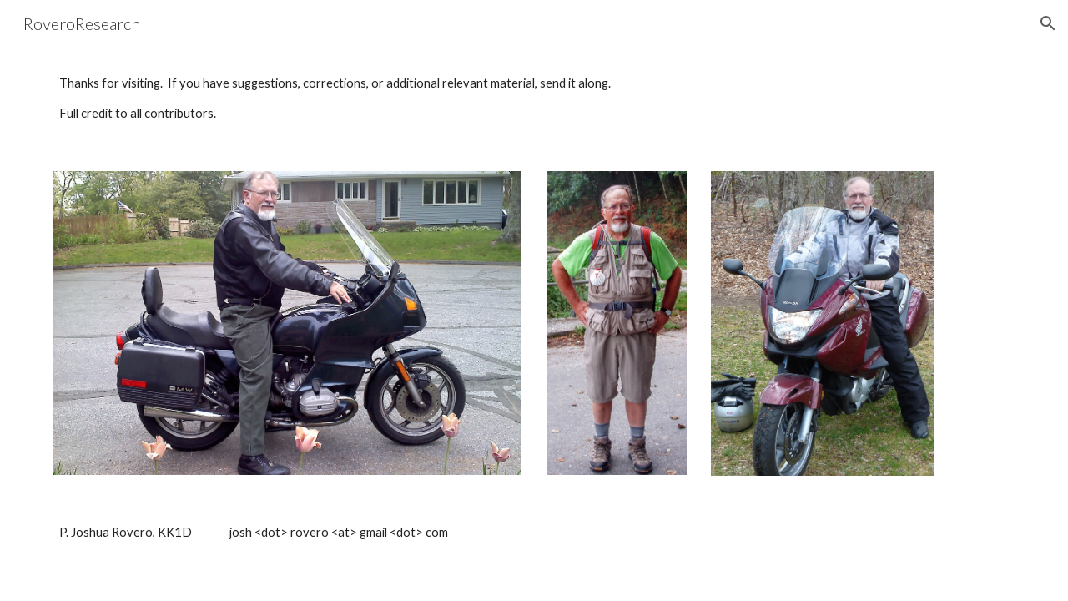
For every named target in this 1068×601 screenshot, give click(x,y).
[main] (534, 99)
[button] (1048, 23)
